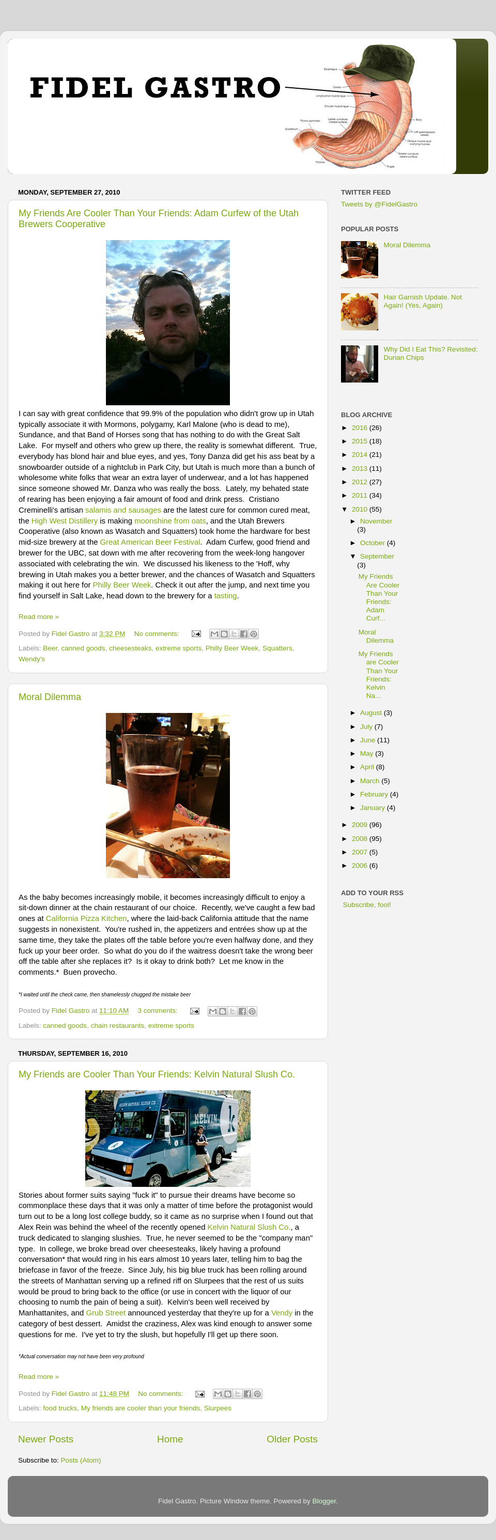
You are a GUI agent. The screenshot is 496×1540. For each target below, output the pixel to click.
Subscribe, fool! (366, 905)
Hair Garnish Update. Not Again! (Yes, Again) (422, 301)
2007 (360, 852)
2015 (360, 441)
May (367, 753)
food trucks (60, 1408)
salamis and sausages (123, 510)
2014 (360, 454)
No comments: (157, 634)
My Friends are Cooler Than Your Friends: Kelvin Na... (379, 675)
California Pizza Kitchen (86, 918)
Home (170, 1439)
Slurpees (217, 1408)
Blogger (324, 1501)
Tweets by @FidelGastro (379, 204)
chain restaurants (118, 1025)
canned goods (83, 648)
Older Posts (292, 1439)
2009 (360, 825)
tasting (225, 596)
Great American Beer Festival (150, 542)
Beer (50, 648)
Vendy (281, 1313)
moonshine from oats (170, 521)
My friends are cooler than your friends (140, 1408)
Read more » (39, 617)
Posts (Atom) (81, 1460)
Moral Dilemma (50, 697)
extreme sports (179, 648)
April (368, 767)
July (367, 727)
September (377, 556)
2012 (360, 482)
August (372, 713)
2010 (360, 509)
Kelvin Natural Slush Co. (249, 1227)
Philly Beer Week (122, 585)
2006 (360, 865)
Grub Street (106, 1313)
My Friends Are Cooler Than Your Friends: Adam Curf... (379, 597)
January (373, 808)
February (375, 794)
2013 (360, 468)
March (370, 781)
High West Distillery (65, 521)
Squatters (277, 648)
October (373, 543)
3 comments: (158, 1010)
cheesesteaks (130, 648)
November (376, 521)
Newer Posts (45, 1439)
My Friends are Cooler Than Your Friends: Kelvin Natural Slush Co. (157, 1074)
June (368, 740)
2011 (360, 495)
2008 (360, 839)
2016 (360, 428)
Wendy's (32, 659)
